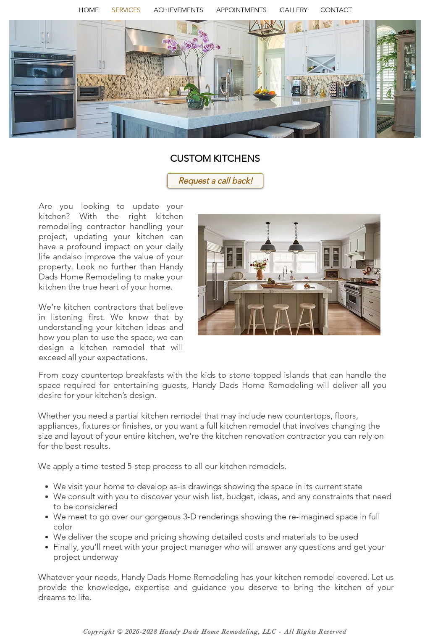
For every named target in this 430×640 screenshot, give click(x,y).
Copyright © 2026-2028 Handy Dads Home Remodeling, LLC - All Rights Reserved (215, 631)
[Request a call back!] (215, 180)
